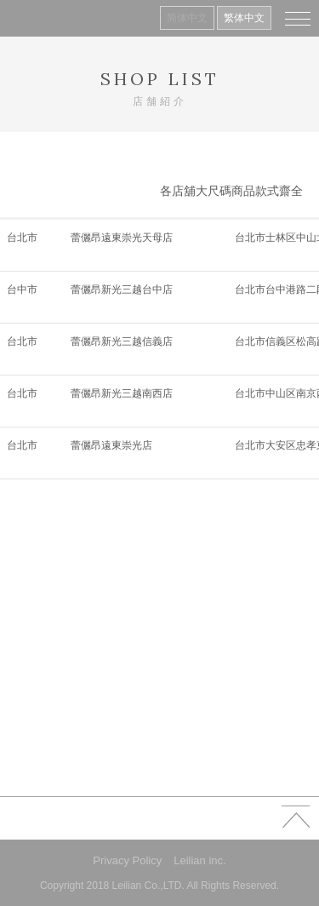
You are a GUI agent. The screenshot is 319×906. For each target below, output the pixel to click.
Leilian (39, 18)
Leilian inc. (199, 860)
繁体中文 (244, 18)
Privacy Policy (127, 860)
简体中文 (187, 18)
